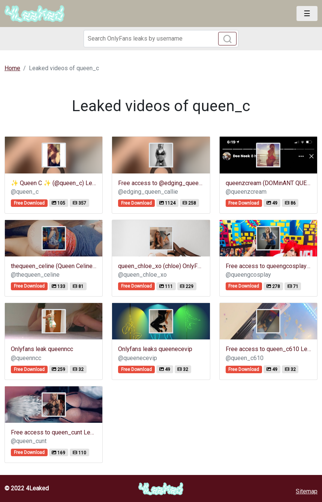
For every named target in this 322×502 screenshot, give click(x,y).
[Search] (161, 38)
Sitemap (307, 491)
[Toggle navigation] (307, 13)
